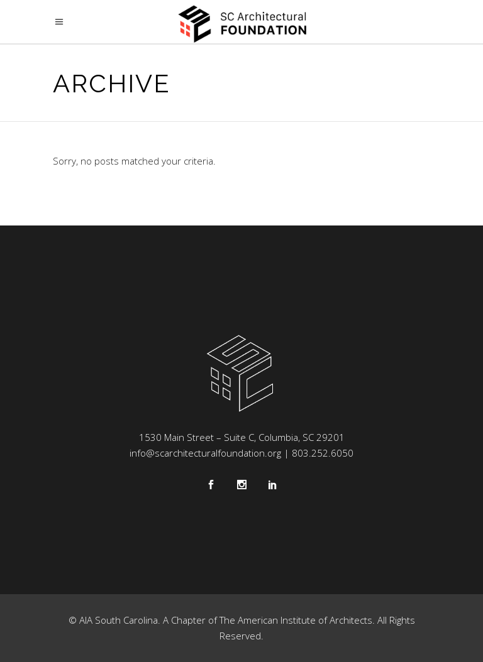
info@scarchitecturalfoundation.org (205, 453)
